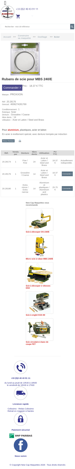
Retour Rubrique (8, 141)
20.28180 (6, 188)
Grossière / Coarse (25, 174)
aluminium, (13, 130)
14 (34, 174)
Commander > (12, 87)
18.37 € (55, 161)
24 (34, 162)
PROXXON (16, 94)
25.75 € (55, 188)
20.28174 (6, 162)
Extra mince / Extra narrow (25, 188)
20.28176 (6, 174)
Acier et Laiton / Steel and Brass (44, 161)
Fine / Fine (25, 161)
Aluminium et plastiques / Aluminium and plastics (44, 188)
